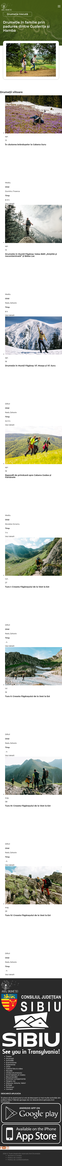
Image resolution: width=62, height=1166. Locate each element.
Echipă (9, 1085)
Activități (10, 1061)
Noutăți (9, 1071)
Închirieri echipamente (16, 1079)
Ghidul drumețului (14, 1073)
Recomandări (12, 1077)
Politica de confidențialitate (18, 1160)
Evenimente (11, 1063)
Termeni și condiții (15, 1155)
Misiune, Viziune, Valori (16, 1083)
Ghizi (8, 1067)
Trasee (9, 1056)
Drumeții (10, 1059)
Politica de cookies (15, 1158)
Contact (9, 1089)
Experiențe (10, 1065)
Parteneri (10, 1087)
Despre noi (10, 1081)
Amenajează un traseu (15, 1075)
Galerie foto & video (14, 1069)
